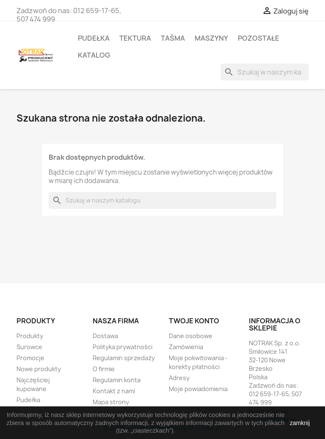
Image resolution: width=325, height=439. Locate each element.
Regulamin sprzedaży (124, 358)
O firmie (104, 369)
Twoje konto (194, 320)
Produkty (30, 336)
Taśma (173, 38)
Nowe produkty (39, 369)
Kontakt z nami (114, 391)
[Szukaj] (264, 72)
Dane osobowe (190, 336)
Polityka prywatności (122, 347)
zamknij (300, 423)
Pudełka (94, 38)
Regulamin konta (116, 380)
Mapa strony (111, 402)
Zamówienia (186, 347)
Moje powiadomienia (198, 389)
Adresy (179, 378)
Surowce (29, 347)
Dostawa (105, 336)
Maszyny (211, 38)
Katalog (94, 55)
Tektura (135, 38)
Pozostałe (258, 38)
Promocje (30, 358)
